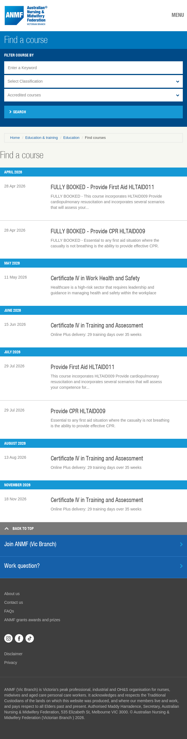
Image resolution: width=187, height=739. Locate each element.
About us (12, 593)
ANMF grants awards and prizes (32, 620)
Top (19, 528)
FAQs (9, 611)
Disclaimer (13, 654)
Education (71, 137)
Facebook (19, 638)
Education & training (41, 137)
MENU (178, 15)
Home (15, 137)
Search (17, 111)
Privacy (10, 662)
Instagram (8, 638)
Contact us (13, 602)
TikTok (29, 638)
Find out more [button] (181, 544)
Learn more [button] (181, 566)
